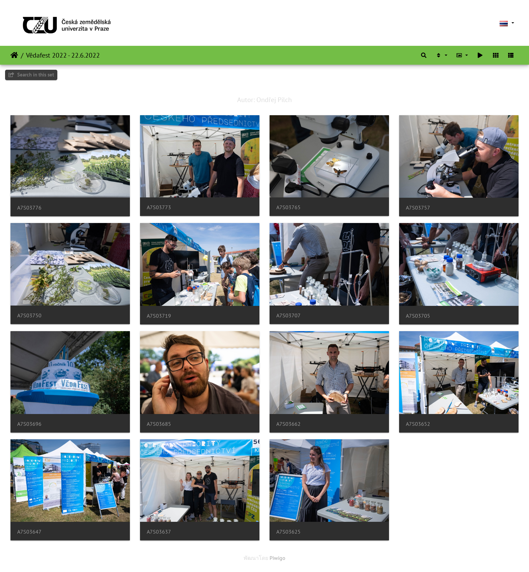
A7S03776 (29, 207)
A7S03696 (29, 424)
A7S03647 (29, 532)
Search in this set (31, 74)
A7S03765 (288, 207)
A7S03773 (159, 207)
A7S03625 (288, 532)
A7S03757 (418, 207)
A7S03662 (288, 424)
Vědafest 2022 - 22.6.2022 (63, 55)
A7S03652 (418, 424)
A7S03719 (159, 316)
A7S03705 (418, 316)
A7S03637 (159, 532)
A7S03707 (288, 315)
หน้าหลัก (14, 55)
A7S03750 (29, 315)
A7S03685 (159, 424)
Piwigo (277, 557)
